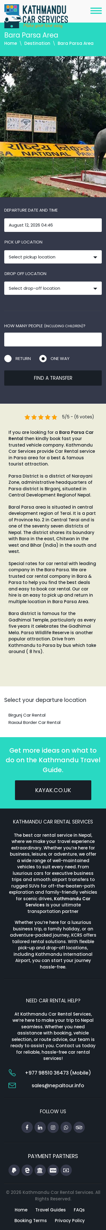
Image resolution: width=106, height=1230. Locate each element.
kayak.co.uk (53, 790)
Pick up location (23, 242)
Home (10, 43)
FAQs (79, 1210)
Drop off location (25, 273)
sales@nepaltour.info (58, 1085)
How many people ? (44, 326)
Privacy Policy (70, 1221)
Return (23, 358)
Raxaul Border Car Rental (34, 722)
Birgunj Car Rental (27, 715)
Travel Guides (50, 1210)
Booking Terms (30, 1221)
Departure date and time (31, 210)
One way (60, 358)
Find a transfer (53, 378)
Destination (37, 43)
